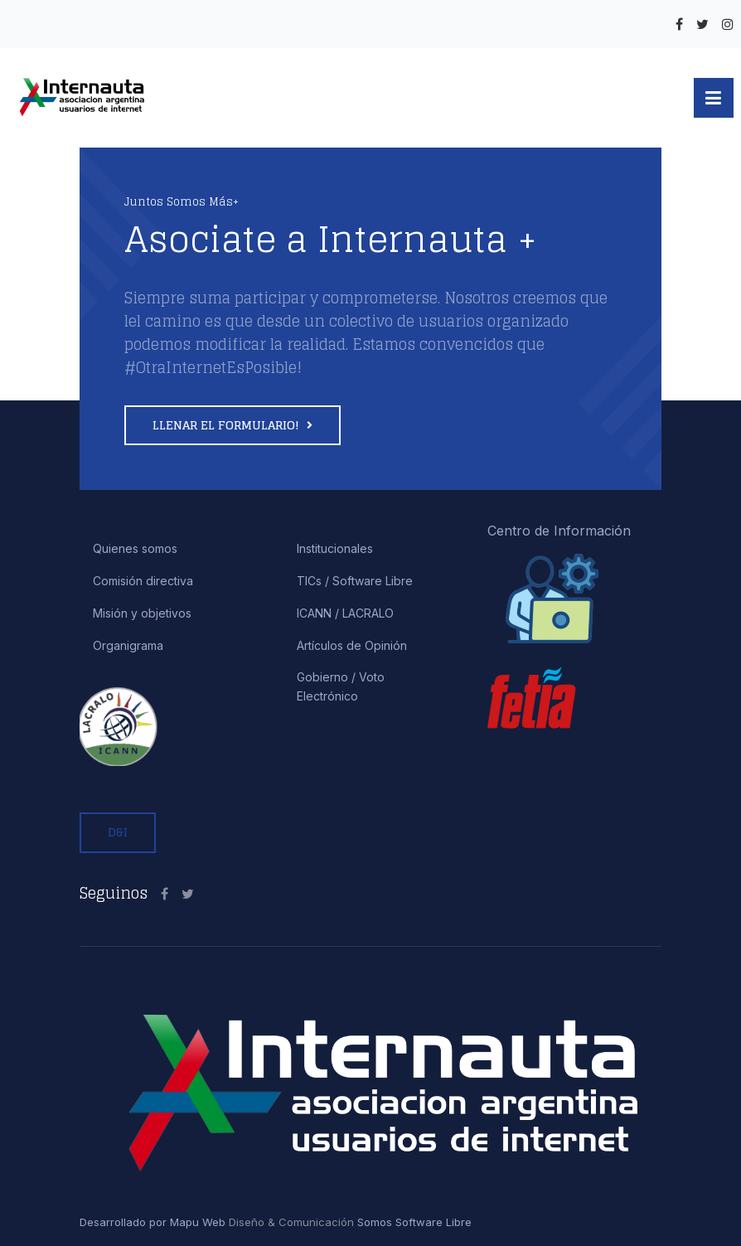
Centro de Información (559, 530)
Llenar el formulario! (228, 425)
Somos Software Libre (413, 1222)
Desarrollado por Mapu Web (152, 1222)
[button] (714, 98)
